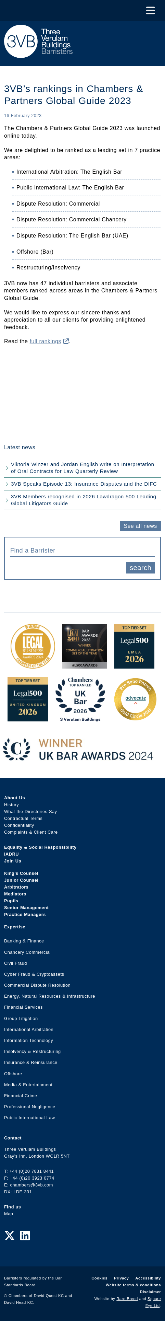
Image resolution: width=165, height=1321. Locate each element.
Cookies (99, 1278)
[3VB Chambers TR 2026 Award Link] (80, 718)
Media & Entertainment (28, 1084)
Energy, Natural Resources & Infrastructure (49, 996)
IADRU (11, 854)
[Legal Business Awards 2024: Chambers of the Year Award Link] (33, 665)
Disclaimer (150, 1292)
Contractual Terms (23, 818)
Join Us (12, 861)
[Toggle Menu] (150, 10)
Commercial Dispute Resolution (37, 985)
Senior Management (26, 907)
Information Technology (28, 1040)
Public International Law (29, 1117)
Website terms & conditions (133, 1285)
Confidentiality (19, 825)
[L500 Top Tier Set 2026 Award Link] (28, 718)
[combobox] (82, 550)
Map (8, 1213)
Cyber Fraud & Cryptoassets (34, 974)
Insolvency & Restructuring (32, 1051)
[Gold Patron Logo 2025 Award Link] (135, 718)
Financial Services (23, 1007)
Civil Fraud (15, 963)
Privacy (121, 1278)
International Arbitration (28, 1029)
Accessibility (148, 1278)
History (11, 804)
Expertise (14, 926)
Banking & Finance (24, 940)
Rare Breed (127, 1299)
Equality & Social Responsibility (40, 847)
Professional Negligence (29, 1106)
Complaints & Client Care (31, 832)
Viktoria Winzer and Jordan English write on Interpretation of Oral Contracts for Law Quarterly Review (82, 467)
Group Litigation (21, 1018)
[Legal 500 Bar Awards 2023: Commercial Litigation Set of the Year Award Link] (84, 665)
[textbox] (80, 550)
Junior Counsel (21, 880)
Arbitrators (16, 887)
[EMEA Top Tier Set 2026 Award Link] (134, 665)
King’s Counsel (21, 873)
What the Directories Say (30, 811)
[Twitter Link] (9, 1236)
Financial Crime (20, 1095)
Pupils (11, 900)
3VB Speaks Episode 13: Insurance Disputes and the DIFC (84, 484)
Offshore (13, 1073)
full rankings (49, 341)
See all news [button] (140, 526)
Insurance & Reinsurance (31, 1062)
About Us (14, 797)
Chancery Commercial (27, 952)
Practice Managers (25, 914)
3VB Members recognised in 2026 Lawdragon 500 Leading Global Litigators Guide (83, 500)
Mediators (15, 893)
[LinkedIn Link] (25, 1236)
